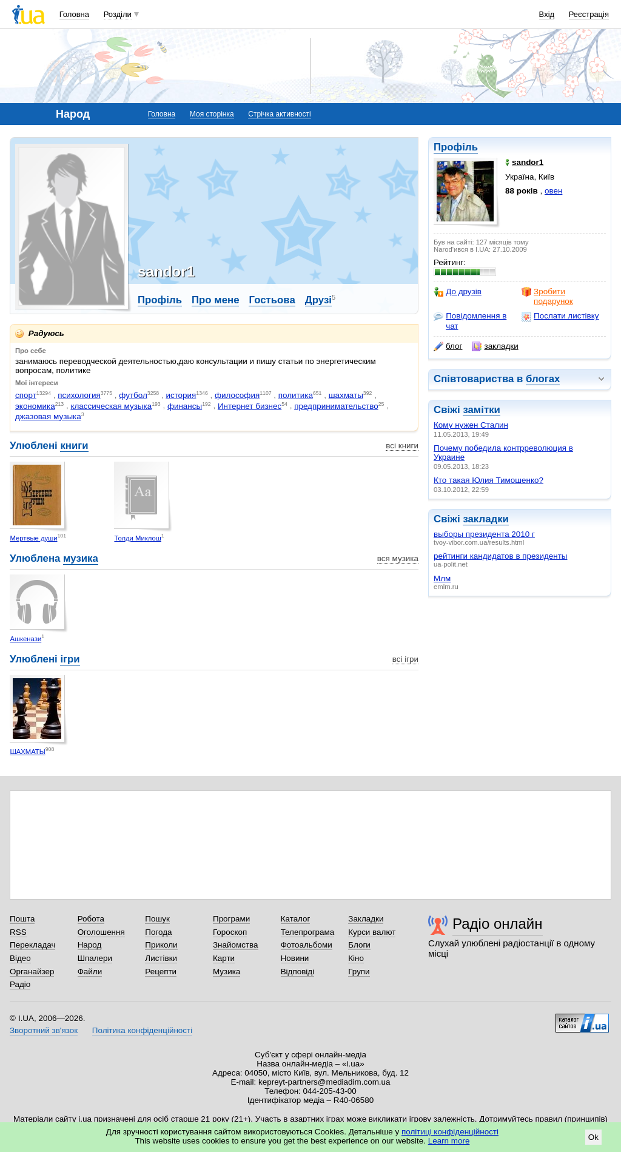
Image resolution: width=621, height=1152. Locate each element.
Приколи (161, 944)
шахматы (346, 395)
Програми (231, 918)
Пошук (157, 918)
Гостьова (272, 300)
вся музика (397, 558)
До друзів (458, 292)
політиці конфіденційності (449, 1131)
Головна (74, 14)
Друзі (318, 300)
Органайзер (32, 971)
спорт (25, 395)
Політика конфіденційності (142, 1030)
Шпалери (95, 958)
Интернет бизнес (249, 406)
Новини (295, 958)
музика (80, 558)
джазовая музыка (48, 416)
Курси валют (371, 932)
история (181, 395)
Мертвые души (33, 538)
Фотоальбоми (306, 944)
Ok (593, 1137)
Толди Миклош (137, 538)
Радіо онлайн (497, 923)
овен (553, 190)
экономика (35, 406)
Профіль (456, 147)
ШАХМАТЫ (27, 751)
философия (237, 395)
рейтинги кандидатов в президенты (500, 556)
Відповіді (298, 971)
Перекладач (32, 944)
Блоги (359, 944)
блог (448, 346)
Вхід (547, 14)
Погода (158, 932)
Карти (224, 958)
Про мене (216, 300)
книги (74, 445)
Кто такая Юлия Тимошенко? (488, 480)
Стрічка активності (279, 114)
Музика (226, 971)
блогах (543, 379)
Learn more (449, 1140)
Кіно (356, 958)
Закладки (365, 918)
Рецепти (160, 971)
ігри (69, 659)
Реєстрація (589, 14)
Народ (90, 944)
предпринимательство (336, 406)
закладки (495, 346)
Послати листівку (560, 316)
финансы (184, 406)
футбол (133, 395)
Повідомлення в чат (470, 320)
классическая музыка (111, 406)
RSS (18, 932)
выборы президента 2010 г (484, 534)
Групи (358, 971)
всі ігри (405, 659)
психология (79, 395)
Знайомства (235, 944)
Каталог (295, 918)
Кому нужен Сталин (471, 424)
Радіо (20, 984)
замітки (481, 410)
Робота (91, 918)
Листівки (161, 958)
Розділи (118, 14)
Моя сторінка (212, 114)
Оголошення (101, 932)
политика (295, 395)
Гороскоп (230, 932)
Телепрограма (308, 932)
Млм (442, 578)
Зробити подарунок (547, 296)
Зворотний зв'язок (44, 1030)
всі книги (402, 445)
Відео (20, 958)
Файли (90, 971)
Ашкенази (25, 638)
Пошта (22, 918)
